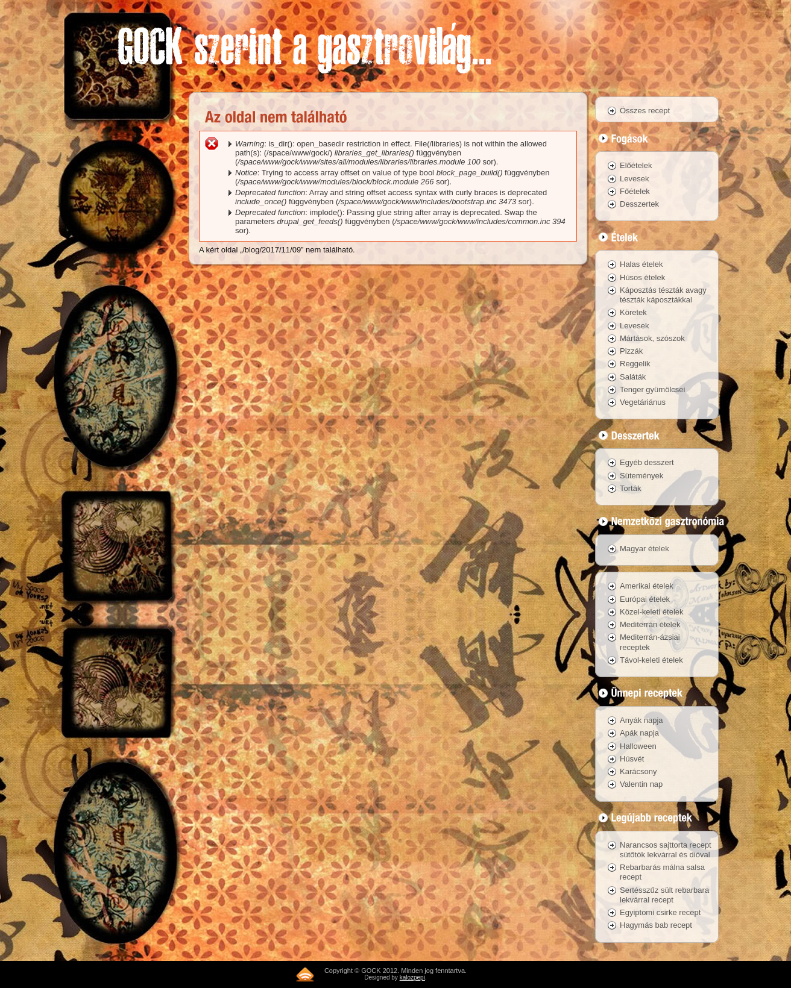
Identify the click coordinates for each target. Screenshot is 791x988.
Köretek (633, 312)
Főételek (635, 191)
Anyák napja (641, 720)
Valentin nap (641, 784)
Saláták (633, 376)
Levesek (634, 178)
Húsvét (632, 758)
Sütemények (641, 475)
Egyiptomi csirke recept (660, 912)
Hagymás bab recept (656, 925)
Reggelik (635, 363)
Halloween (638, 746)
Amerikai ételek (646, 585)
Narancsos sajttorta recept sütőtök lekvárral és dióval (665, 849)
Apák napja (639, 732)
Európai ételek (645, 599)
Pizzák (631, 350)
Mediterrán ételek (650, 624)
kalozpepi (412, 977)
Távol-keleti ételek (651, 659)
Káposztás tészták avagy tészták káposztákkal (663, 295)
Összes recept (645, 110)
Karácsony (638, 771)
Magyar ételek (644, 548)
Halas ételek (641, 264)
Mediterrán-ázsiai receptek (650, 642)
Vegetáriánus (643, 402)
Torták (630, 488)
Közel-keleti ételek (652, 611)
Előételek (636, 165)
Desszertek (639, 203)
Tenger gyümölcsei (652, 389)
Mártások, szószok (652, 338)
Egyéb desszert (647, 462)
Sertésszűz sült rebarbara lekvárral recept (664, 895)
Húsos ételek (642, 277)
